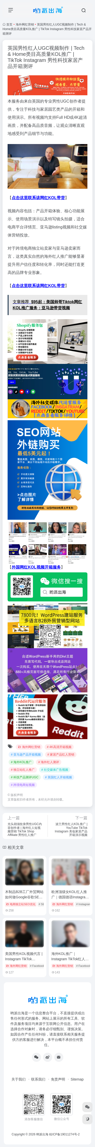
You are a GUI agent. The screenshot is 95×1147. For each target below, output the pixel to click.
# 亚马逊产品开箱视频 (26, 754)
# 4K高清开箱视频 (59, 747)
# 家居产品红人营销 (60, 754)
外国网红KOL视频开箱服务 (36, 567)
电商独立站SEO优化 (20, 904)
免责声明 (58, 1079)
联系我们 (38, 1079)
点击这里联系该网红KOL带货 (38, 198)
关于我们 (18, 1079)
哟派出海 (42, 1134)
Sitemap (77, 1079)
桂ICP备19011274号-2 (64, 1134)
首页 (9, 24)
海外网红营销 (25, 24)
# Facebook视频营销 (42, 965)
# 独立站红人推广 (23, 769)
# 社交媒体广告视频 (54, 769)
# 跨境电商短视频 (23, 785)
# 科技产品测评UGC (25, 777)
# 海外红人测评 (48, 762)
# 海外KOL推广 (21, 762)
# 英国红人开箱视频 (58, 777)
